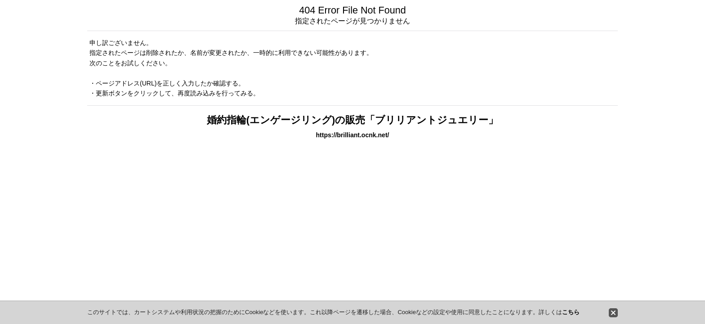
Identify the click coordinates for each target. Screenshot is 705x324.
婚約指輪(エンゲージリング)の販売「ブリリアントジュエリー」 (352, 120)
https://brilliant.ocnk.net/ (352, 135)
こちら (571, 312)
